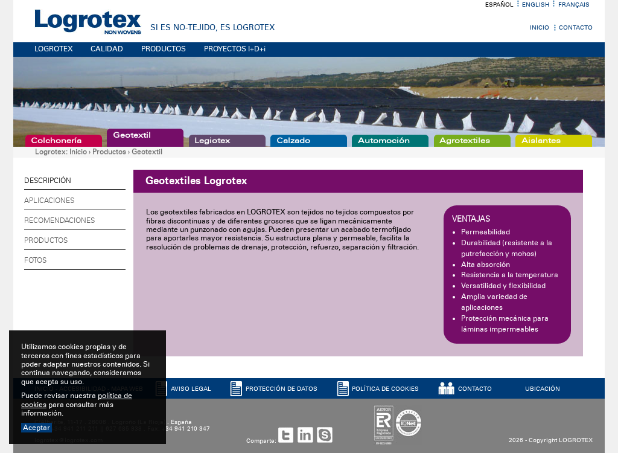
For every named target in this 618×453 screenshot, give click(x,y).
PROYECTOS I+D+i (235, 49)
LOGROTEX (53, 49)
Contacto (576, 27)
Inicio (539, 27)
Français (574, 4)
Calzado (293, 141)
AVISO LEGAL (191, 389)
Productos (109, 151)
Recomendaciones (59, 220)
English (535, 4)
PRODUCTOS (163, 49)
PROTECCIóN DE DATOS (281, 389)
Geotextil (132, 135)
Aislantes (541, 141)
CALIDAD (107, 49)
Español (499, 4)
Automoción (384, 141)
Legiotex (212, 141)
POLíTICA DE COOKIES (385, 389)
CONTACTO (475, 389)
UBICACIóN (542, 389)
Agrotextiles (464, 141)
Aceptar (36, 427)
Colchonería (56, 141)
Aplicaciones (49, 200)
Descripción (47, 180)
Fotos (35, 260)
